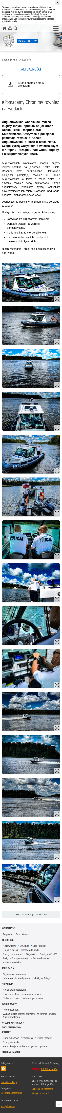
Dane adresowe (11, 1038)
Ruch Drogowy (10, 1004)
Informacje (8, 940)
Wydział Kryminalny (13, 1023)
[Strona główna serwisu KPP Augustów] (4, 28)
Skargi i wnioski (11, 1042)
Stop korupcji (39, 946)
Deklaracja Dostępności (11, 1092)
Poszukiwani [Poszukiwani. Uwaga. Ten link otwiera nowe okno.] (22, 934)
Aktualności (25, 59)
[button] (56, 28)
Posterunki (27, 1038)
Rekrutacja (8, 968)
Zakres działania (41, 958)
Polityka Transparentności (16, 958)
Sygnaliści (31, 954)
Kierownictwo (10, 946)
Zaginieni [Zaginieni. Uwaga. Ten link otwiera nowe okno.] (7, 934)
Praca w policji (10, 950)
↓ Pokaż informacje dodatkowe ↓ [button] (31, 914)
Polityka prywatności (41, 1093)
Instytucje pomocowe (33, 998)
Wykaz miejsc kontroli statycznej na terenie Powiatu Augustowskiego (29, 1015)
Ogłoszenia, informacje (14, 974)
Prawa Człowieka (12, 962)
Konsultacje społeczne (14, 989)
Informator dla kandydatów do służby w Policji (26, 978)
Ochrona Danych (11, 1052)
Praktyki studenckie (13, 954)
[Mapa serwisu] (10, 28)
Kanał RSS (3, 1068)
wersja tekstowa (8, 1106)
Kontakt (6, 1032)
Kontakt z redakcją (9, 1082)
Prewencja (7, 984)
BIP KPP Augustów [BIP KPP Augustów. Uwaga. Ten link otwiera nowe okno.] (49, 1069)
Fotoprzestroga (11, 1009)
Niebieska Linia (11, 998)
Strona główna (9, 59)
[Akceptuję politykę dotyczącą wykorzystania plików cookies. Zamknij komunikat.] (57, 2)
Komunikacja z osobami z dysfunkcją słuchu (25, 1046)
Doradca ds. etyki (30, 950)
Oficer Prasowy (44, 1038)
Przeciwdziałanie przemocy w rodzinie (22, 994)
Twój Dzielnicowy (11, 1027)
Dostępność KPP (48, 954)
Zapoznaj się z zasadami (42, 1088)
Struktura (24, 946)
